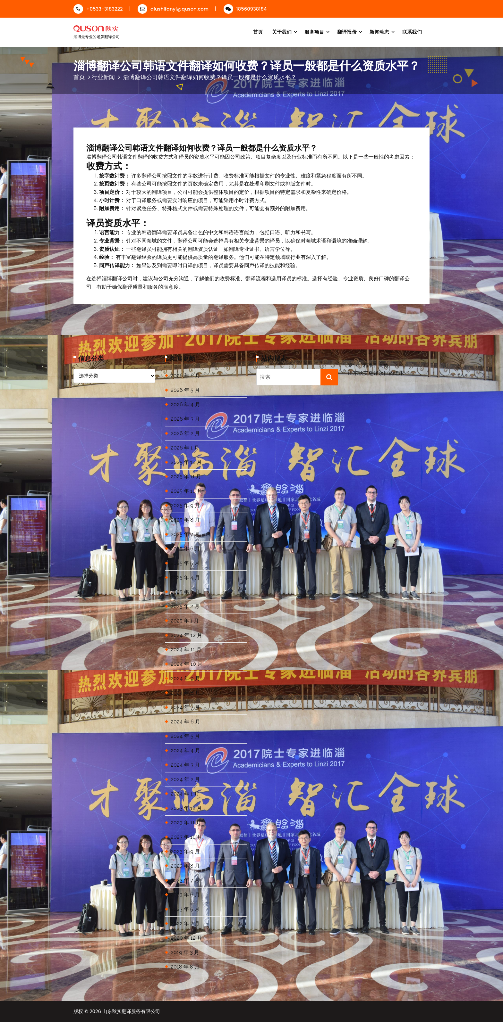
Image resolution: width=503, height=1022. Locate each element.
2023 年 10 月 (186, 837)
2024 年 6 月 (185, 722)
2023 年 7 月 (185, 880)
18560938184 (245, 8)
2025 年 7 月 (185, 534)
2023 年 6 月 (185, 895)
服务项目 (314, 32)
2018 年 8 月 (185, 967)
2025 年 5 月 (185, 563)
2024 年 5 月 (185, 736)
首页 (258, 32)
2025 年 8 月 (185, 520)
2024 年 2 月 (185, 779)
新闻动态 (379, 32)
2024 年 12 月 (186, 635)
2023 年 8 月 (185, 866)
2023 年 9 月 (185, 851)
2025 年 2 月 (185, 606)
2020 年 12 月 (186, 938)
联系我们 (412, 32)
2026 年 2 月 (185, 433)
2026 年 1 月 (185, 448)
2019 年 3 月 (185, 952)
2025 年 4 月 (185, 577)
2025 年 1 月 (185, 621)
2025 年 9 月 (185, 505)
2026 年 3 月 (185, 419)
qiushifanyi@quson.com (173, 8)
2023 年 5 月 (185, 909)
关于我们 (282, 32)
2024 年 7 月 (185, 707)
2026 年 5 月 (185, 390)
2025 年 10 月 (186, 491)
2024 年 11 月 (186, 650)
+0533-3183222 (98, 8)
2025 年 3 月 (185, 592)
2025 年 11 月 (186, 477)
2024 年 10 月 (186, 664)
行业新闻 (103, 77)
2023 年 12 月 (186, 808)
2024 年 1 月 (185, 794)
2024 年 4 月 (185, 750)
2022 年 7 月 (185, 923)
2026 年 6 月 (185, 376)
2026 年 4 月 (185, 404)
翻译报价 (347, 32)
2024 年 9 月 (185, 678)
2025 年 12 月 (186, 462)
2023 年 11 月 (186, 823)
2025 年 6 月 (185, 549)
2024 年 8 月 (185, 693)
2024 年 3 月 (185, 765)
